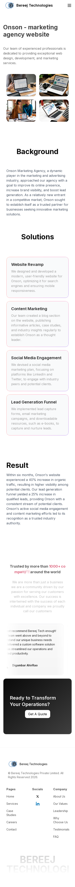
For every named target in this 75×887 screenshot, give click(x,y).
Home (10, 796)
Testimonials (61, 829)
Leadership (60, 811)
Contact (11, 829)
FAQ (56, 836)
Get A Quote (37, 714)
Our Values (60, 803)
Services (12, 803)
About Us (59, 796)
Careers (11, 822)
